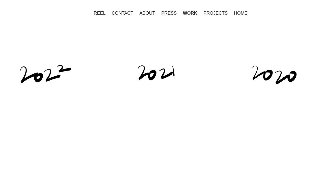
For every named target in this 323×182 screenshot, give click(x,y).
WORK (190, 13)
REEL (99, 13)
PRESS (169, 13)
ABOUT (147, 13)
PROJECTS (215, 13)
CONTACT (122, 13)
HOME (241, 13)
